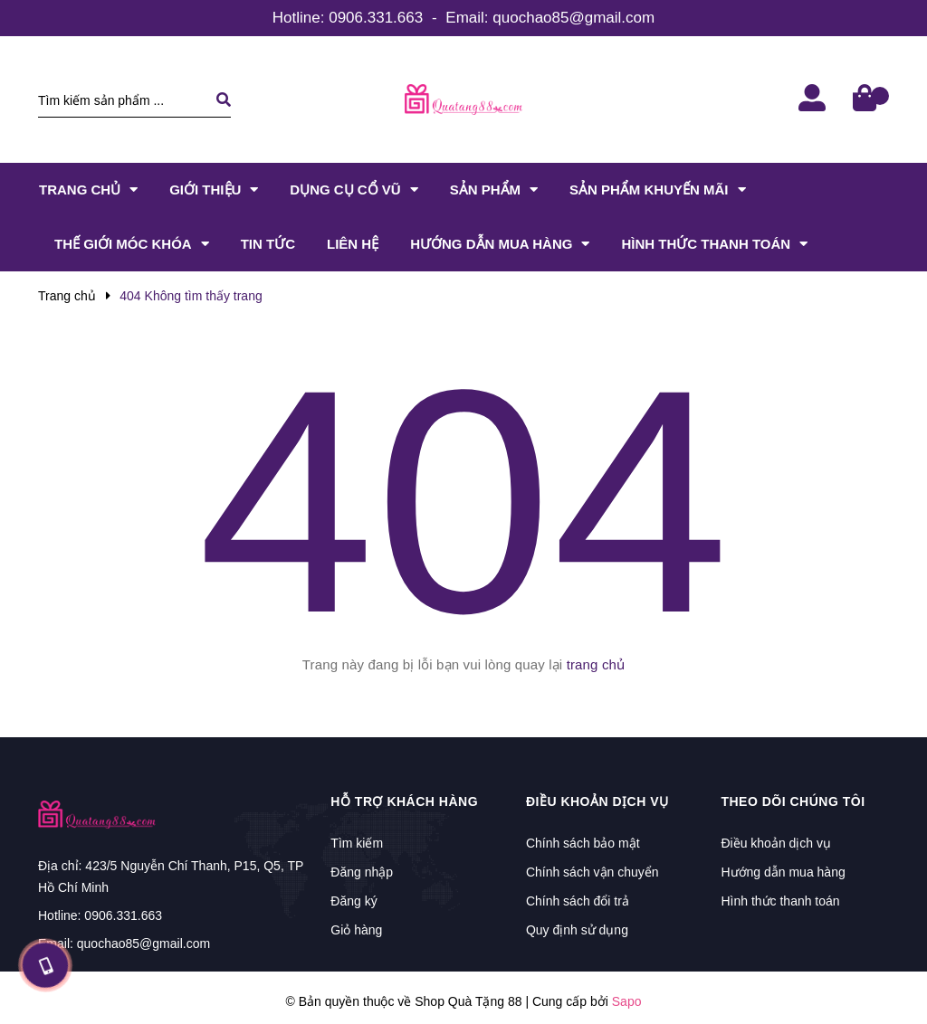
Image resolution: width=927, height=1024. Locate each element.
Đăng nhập (361, 872)
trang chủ (596, 664)
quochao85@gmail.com (573, 17)
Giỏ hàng (356, 930)
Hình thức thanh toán (780, 901)
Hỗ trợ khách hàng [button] (404, 801)
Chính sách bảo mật (583, 843)
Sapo (627, 1001)
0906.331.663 (376, 17)
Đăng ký (353, 901)
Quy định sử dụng (577, 930)
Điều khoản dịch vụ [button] (597, 801)
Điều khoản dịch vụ (776, 843)
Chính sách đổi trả (577, 901)
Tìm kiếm (356, 843)
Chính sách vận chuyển (592, 872)
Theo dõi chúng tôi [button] (793, 801)
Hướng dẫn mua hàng (783, 872)
